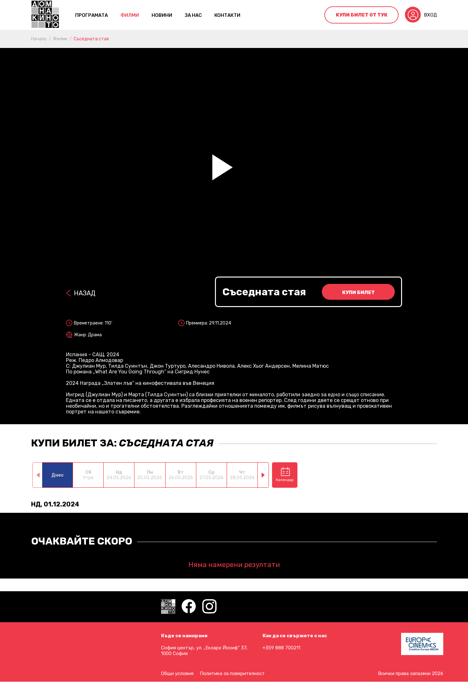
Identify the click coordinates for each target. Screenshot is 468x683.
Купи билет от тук (361, 15)
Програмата (91, 15)
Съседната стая (91, 39)
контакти (227, 15)
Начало (39, 39)
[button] (263, 475)
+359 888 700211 (281, 648)
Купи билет (358, 292)
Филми (129, 15)
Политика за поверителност (232, 673)
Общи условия (177, 673)
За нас (193, 15)
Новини (162, 15)
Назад (84, 293)
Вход (430, 15)
